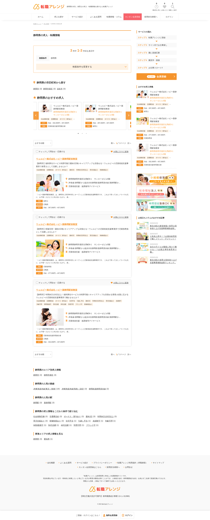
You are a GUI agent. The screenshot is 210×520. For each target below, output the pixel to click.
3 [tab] (86, 133)
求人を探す (59, 17)
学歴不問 (77, 425)
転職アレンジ (37, 24)
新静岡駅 (47, 403)
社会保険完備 (39, 416)
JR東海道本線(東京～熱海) (44, 389)
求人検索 (46, 24)
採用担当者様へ (151, 17)
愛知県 (47, 439)
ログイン (169, 17)
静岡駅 (36, 403)
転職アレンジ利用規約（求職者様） (132, 463)
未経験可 (96, 421)
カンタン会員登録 (132, 17)
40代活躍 (65, 425)
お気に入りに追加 (120, 151)
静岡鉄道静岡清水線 (97, 389)
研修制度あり (55, 421)
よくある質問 (95, 17)
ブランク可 (90, 425)
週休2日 (89, 416)
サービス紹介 (77, 17)
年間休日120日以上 (105, 416)
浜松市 (60, 89)
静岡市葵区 (48, 89)
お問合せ (129, 467)
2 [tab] (82, 133)
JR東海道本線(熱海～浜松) (73, 389)
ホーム (40, 17)
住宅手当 (69, 421)
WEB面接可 (38, 425)
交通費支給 (54, 416)
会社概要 (51, 463)
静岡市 (36, 89)
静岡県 (36, 439)
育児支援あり (39, 421)
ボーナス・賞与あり (72, 416)
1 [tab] (78, 133)
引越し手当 (83, 421)
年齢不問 (109, 421)
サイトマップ (158, 463)
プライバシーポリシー (102, 463)
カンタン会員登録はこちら (90, 467)
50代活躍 (52, 425)
